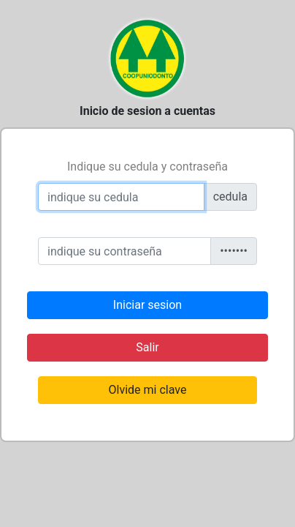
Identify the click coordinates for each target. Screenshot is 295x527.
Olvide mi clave (148, 390)
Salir (147, 347)
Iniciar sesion (147, 305)
